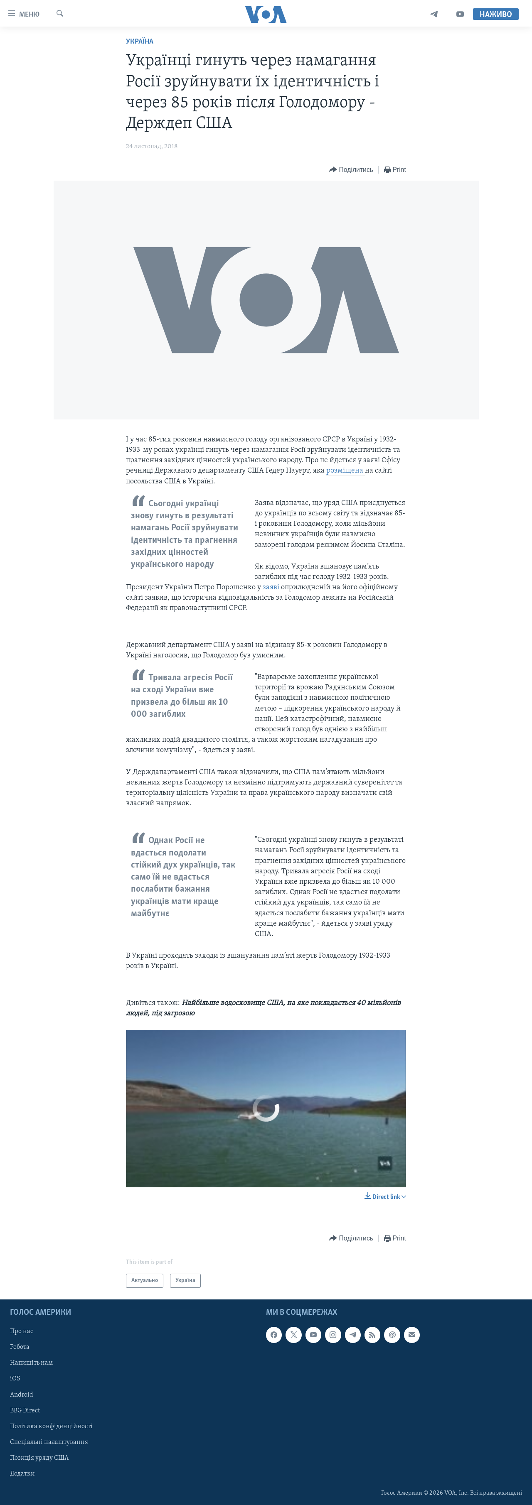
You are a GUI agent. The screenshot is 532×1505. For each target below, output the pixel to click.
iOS (15, 1379)
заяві (272, 587)
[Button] (351, 170)
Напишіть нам (31, 1363)
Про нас (21, 1331)
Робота (20, 1347)
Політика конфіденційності (51, 1426)
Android (21, 1395)
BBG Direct (25, 1410)
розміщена (345, 471)
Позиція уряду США (39, 1458)
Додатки (22, 1474)
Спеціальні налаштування (49, 1442)
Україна (139, 42)
